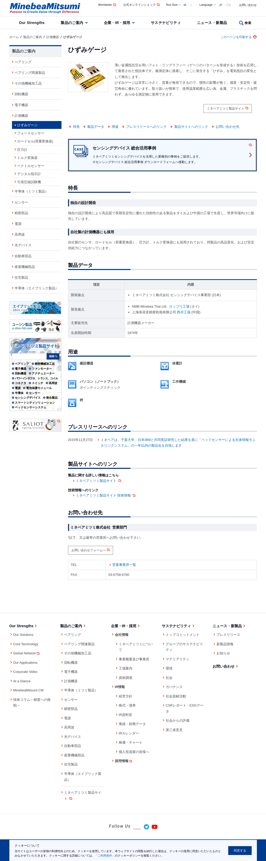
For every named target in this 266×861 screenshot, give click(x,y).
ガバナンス (174, 687)
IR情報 (120, 687)
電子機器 (21, 105)
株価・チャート (131, 742)
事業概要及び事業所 (134, 659)
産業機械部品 (25, 267)
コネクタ (20, 383)
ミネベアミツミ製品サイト (225, 108)
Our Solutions (23, 635)
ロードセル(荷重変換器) (35, 141)
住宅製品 (21, 277)
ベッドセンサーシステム (30, 407)
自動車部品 (23, 256)
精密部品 (21, 213)
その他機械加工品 (28, 83)
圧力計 (22, 150)
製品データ (95, 127)
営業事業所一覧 (124, 565)
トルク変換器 (27, 158)
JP (220, 5)
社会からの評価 (177, 720)
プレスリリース (228, 635)
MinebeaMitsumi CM (28, 690)
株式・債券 (127, 705)
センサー (21, 202)
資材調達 (125, 678)
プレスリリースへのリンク (146, 127)
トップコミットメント (183, 635)
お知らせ (223, 653)
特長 (76, 127)
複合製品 (52, 397)
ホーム (14, 37)
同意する (240, 850)
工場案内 (125, 668)
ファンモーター (42, 368)
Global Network (26, 653)
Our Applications (25, 663)
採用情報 (124, 761)
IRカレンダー (129, 733)
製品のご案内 (72, 23)
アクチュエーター (43, 373)
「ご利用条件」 (105, 855)
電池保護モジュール (39, 388)
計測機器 (52, 37)
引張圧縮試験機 (29, 182)
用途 (115, 127)
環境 (169, 668)
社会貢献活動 (176, 696)
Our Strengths (32, 23)
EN (228, 5)
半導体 (19, 392)
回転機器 (21, 94)
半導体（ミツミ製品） (31, 191)
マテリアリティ (177, 659)
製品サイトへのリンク (191, 127)
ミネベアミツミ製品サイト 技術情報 (106, 495)
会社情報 (121, 635)
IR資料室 (125, 715)
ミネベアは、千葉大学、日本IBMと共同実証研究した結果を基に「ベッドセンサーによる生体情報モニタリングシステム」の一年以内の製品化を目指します (178, 443)
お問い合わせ (248, 5)
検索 (248, 23)
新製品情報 (224, 644)
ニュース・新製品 (212, 23)
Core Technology (25, 644)
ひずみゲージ (27, 125)
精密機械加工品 (45, 363)
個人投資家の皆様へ (134, 752)
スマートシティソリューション (35, 402)
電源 (18, 224)
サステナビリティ (166, 23)
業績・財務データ (132, 724)
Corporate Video (25, 672)
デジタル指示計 (29, 174)
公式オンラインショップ (141, 5)
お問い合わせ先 (227, 127)
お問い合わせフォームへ (88, 550)
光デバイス (23, 245)
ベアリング (23, 62)
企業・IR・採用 (117, 23)
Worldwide (107, 5)
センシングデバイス (28, 397)
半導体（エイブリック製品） (37, 288)
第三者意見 (174, 730)
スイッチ (37, 383)
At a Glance (22, 681)
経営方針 (125, 696)
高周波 (20, 234)
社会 (169, 678)
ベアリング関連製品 (30, 73)
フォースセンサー (30, 133)
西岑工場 (183, 312)
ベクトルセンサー (30, 166)
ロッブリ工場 (179, 306)
